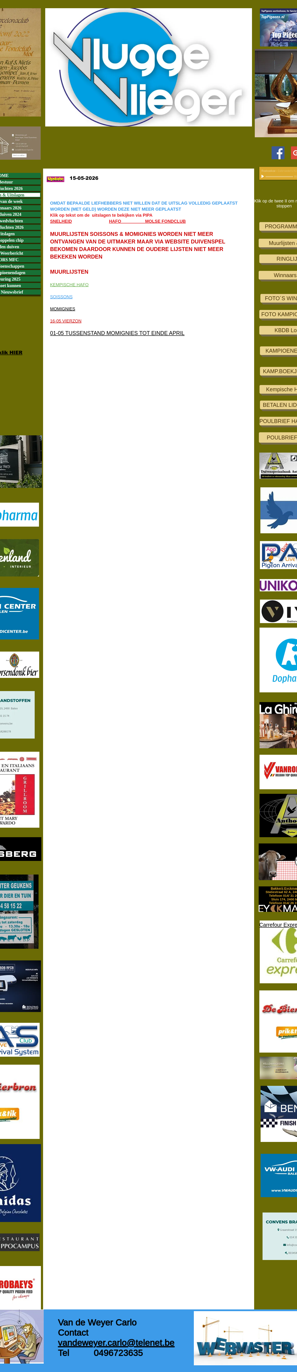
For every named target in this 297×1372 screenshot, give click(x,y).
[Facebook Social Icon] (278, 152)
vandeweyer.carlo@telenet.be (116, 1343)
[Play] (263, 176)
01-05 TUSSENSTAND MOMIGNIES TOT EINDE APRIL (117, 333)
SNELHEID (61, 221)
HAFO (127, 221)
